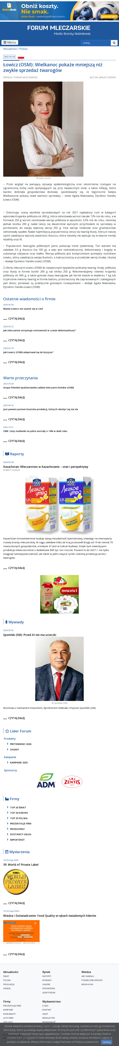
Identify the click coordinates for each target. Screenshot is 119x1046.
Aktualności (10, 49)
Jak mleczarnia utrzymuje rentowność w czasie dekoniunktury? (39, 330)
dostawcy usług (18, 834)
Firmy (12, 799)
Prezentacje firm (18, 823)
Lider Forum (18, 731)
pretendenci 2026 (18, 744)
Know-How (87, 984)
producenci (15, 829)
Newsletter (48, 1018)
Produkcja (8, 984)
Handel (7, 988)
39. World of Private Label (20, 864)
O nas (45, 1005)
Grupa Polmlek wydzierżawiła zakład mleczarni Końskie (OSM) (38, 387)
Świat (6, 976)
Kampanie (8, 1009)
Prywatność (49, 1022)
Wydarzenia (17, 852)
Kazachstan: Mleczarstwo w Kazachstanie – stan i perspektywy (45, 467)
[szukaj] (96, 43)
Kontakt (46, 1009)
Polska (23, 49)
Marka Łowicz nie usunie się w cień (23, 308)
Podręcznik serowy (92, 980)
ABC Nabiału (87, 976)
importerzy (15, 839)
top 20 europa (17, 812)
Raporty (14, 454)
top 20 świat (16, 807)
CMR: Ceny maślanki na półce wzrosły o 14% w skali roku (35, 431)
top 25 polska (17, 818)
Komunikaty (9, 1013)
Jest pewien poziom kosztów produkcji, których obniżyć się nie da (40, 409)
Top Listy (8, 1022)
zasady (12, 749)
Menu (10, 42)
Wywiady (14, 622)
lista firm (8, 1018)
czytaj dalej (16, 318)
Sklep (45, 1013)
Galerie (46, 984)
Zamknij (106, 1042)
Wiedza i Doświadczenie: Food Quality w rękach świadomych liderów (49, 916)
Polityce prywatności (86, 1042)
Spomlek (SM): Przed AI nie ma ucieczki (29, 635)
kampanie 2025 (17, 762)
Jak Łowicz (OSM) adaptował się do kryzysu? (28, 352)
